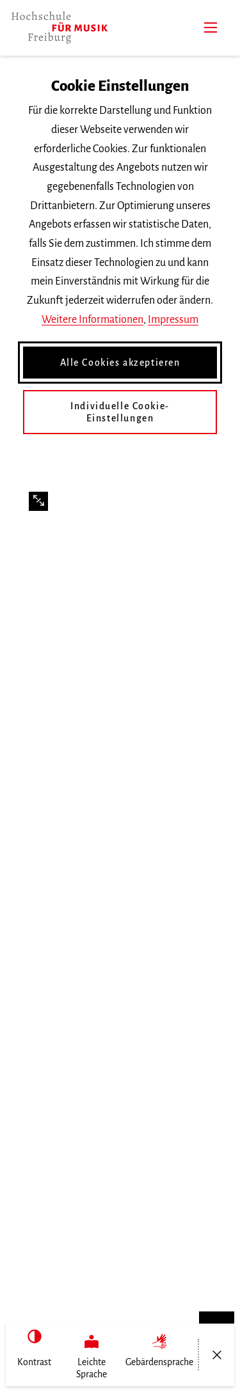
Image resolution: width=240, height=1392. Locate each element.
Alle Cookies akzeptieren (120, 362)
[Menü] (210, 27)
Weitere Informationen (92, 319)
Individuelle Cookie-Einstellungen (120, 412)
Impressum (173, 319)
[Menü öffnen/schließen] (216, 1355)
